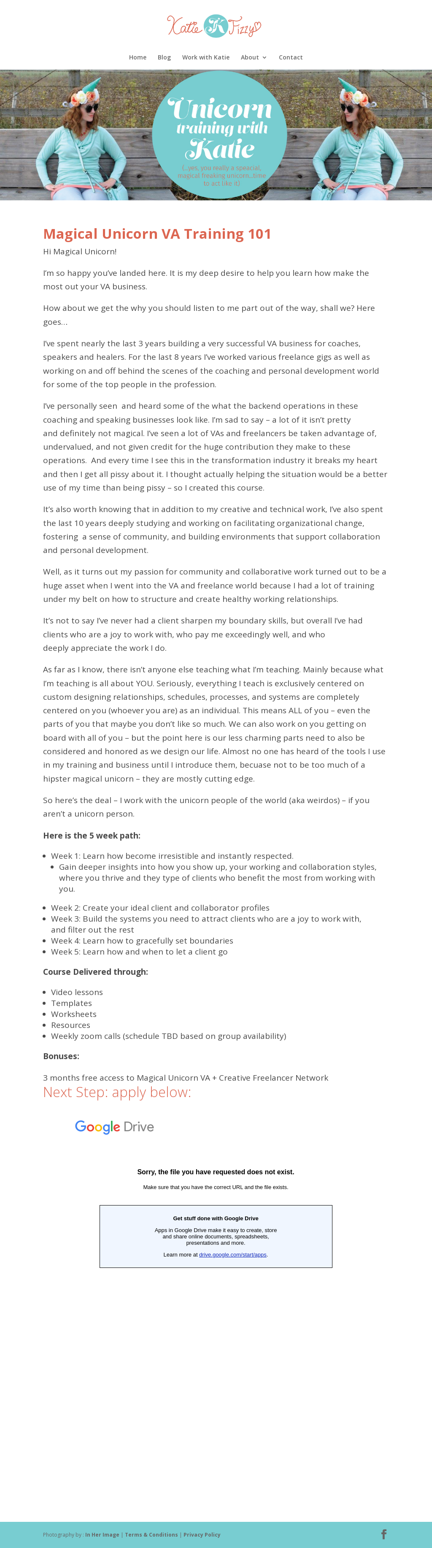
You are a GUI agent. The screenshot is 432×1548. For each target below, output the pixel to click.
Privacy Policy (202, 1534)
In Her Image (102, 1534)
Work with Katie (206, 57)
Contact (291, 57)
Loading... (216, 1302)
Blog (164, 57)
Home (137, 57)
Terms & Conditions (152, 1534)
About (250, 57)
